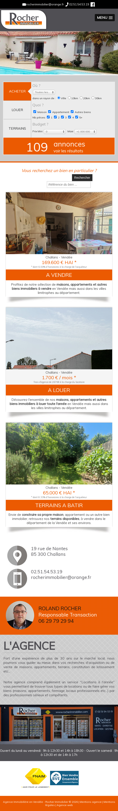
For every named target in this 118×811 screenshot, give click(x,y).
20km (85, 98)
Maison (40, 112)
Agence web (65, 805)
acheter (17, 91)
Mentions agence (91, 801)
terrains (17, 128)
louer (17, 110)
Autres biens (81, 112)
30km (97, 98)
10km (73, 98)
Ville (62, 98)
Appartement (58, 112)
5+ (78, 117)
